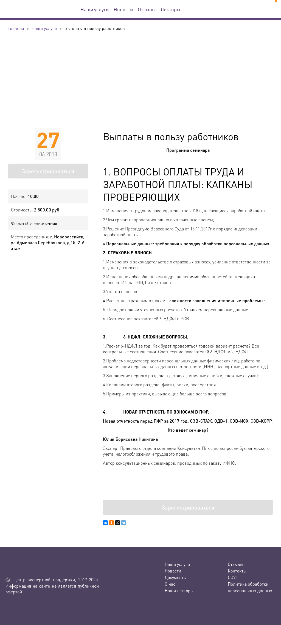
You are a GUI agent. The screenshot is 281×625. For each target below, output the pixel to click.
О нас (170, 584)
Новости (123, 9)
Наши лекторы (179, 590)
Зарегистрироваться (48, 171)
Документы (176, 577)
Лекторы (170, 9)
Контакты (237, 571)
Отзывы (147, 9)
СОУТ (233, 577)
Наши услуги (94, 9)
